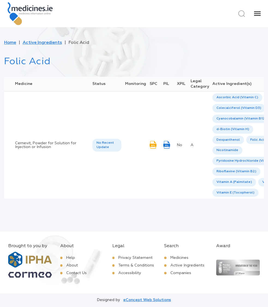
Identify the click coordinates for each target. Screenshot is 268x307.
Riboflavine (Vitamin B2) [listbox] (236, 171)
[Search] (241, 13)
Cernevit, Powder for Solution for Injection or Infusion (45, 145)
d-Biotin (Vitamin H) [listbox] (232, 129)
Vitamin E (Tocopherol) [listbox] (235, 192)
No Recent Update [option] (105, 145)
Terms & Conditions (136, 265)
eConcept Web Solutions (147, 300)
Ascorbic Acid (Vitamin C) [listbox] (237, 97)
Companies (180, 273)
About (72, 265)
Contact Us (76, 273)
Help (70, 258)
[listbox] (106, 145)
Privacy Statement (135, 258)
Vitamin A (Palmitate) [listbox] (234, 182)
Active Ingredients (42, 43)
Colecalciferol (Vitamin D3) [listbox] (238, 108)
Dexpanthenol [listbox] (228, 140)
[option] (237, 97)
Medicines (179, 258)
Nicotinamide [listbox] (227, 150)
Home (10, 43)
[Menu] (257, 13)
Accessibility (129, 273)
